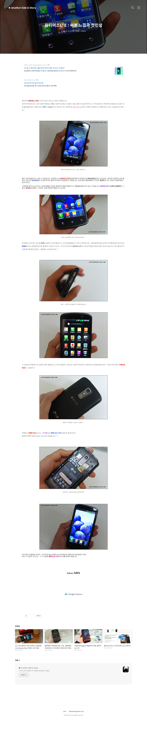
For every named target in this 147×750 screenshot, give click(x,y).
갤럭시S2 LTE (77, 136)
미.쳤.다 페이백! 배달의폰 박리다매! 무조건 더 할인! (44, 68)
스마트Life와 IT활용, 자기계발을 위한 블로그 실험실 (34, 699)
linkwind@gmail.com (76, 740)
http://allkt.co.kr (29, 80)
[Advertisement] (73, 108)
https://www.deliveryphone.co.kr (35, 65)
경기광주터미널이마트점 (33, 83)
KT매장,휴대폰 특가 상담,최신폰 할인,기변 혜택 (40, 85)
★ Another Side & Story (18, 7)
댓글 (17, 689)
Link (64, 740)
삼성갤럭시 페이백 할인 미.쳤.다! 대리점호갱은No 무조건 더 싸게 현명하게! (50, 70)
